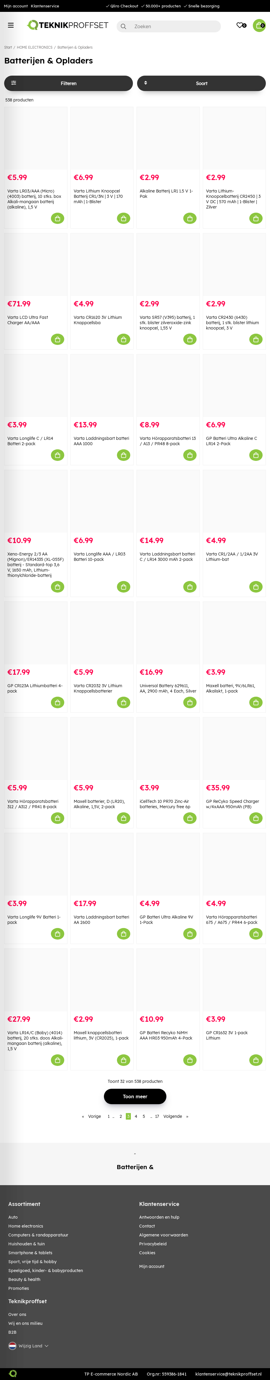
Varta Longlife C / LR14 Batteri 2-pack (30, 441)
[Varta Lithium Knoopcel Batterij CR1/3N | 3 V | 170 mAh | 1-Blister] (102, 138)
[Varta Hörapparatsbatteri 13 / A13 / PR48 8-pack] (168, 385)
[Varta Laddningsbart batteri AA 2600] (102, 864)
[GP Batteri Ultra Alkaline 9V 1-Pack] (168, 864)
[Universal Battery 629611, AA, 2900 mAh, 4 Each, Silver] (168, 633)
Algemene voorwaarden (163, 1235)
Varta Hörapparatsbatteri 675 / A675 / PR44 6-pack (232, 919)
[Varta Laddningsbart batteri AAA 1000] (102, 385)
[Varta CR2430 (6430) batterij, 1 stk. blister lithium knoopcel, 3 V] (234, 264)
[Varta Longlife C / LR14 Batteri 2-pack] (36, 385)
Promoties (18, 1288)
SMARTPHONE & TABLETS (30, 1252)
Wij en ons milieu (25, 1323)
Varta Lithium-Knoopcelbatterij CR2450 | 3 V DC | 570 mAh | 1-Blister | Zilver (233, 199)
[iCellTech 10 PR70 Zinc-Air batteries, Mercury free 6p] (168, 748)
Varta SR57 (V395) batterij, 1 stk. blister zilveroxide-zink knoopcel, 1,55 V (167, 323)
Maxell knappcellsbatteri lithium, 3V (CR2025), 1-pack (101, 1035)
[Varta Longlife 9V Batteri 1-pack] (36, 864)
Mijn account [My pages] (151, 1266)
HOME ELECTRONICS (34, 47)
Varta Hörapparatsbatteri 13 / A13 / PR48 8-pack (168, 441)
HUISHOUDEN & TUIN (26, 1244)
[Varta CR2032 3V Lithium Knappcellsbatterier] (102, 633)
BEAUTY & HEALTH (24, 1279)
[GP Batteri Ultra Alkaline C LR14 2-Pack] (234, 385)
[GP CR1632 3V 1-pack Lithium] (234, 980)
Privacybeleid (153, 1244)
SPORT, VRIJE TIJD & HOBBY (32, 1261)
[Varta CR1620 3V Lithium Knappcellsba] (102, 264)
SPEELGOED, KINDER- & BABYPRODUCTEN (45, 1270)
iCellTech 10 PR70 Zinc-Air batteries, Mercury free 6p (165, 804)
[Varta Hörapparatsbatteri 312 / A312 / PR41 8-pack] (36, 748)
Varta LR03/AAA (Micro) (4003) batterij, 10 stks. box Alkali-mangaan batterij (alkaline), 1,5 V (34, 199)
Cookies (147, 1252)
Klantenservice (45, 6)
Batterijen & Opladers (75, 47)
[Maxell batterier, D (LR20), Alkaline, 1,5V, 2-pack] (102, 748)
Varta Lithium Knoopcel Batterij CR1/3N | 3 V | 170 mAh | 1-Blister (98, 196)
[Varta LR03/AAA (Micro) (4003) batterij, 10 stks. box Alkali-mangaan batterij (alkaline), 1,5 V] (36, 138)
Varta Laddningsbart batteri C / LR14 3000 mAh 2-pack (167, 556)
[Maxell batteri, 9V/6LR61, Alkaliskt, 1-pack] (234, 633)
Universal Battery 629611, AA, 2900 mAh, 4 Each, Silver (168, 688)
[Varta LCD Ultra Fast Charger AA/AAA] (36, 264)
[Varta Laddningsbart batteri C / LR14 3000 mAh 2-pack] (168, 501)
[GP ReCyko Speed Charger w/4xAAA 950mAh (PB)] (234, 748)
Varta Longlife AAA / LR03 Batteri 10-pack (99, 556)
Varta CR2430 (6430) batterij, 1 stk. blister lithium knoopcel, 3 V (232, 323)
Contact (147, 1226)
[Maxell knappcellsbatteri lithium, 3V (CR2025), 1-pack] (102, 980)
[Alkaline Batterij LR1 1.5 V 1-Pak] (168, 138)
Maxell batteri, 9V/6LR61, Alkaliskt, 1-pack (230, 688)
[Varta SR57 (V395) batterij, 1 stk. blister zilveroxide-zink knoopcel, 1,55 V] (168, 264)
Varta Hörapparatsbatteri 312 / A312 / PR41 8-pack (32, 804)
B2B (12, 1332)
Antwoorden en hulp (159, 1217)
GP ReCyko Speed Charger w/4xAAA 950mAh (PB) (232, 804)
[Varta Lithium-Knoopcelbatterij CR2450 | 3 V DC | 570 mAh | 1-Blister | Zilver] (234, 138)
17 (157, 1116)
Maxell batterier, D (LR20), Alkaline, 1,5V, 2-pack (99, 804)
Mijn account (16, 6)
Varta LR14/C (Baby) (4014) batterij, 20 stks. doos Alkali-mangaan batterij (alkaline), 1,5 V (35, 1040)
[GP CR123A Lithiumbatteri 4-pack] (36, 633)
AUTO (13, 1217)
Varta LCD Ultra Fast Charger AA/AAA (27, 320)
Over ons (17, 1314)
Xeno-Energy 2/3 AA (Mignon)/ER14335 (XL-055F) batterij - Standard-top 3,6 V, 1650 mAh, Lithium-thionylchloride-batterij (35, 564)
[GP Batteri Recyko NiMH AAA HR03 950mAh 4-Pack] (168, 980)
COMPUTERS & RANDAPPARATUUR (38, 1235)
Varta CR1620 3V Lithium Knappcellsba (98, 320)
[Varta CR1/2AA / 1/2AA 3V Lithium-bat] (234, 501)
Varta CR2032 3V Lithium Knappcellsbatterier (98, 688)
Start (8, 47)
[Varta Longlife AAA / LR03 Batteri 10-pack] (102, 501)
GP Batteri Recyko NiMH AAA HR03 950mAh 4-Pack (166, 1035)
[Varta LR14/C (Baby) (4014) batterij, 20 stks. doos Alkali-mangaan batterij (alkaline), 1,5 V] (36, 980)
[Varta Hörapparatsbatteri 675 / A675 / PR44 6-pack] (234, 864)
